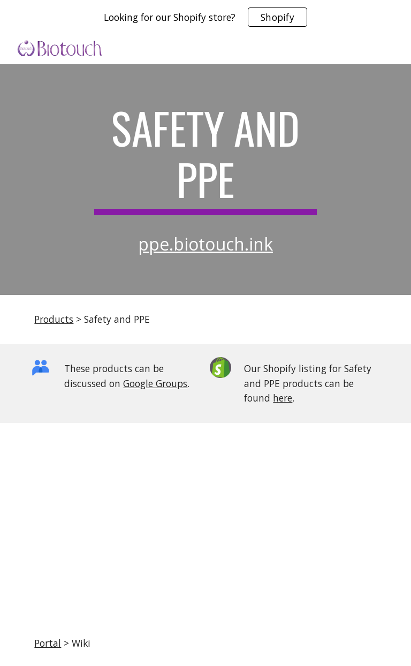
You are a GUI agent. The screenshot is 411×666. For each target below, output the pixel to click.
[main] (205, 158)
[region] (205, 17)
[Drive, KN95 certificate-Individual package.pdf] (205, 522)
